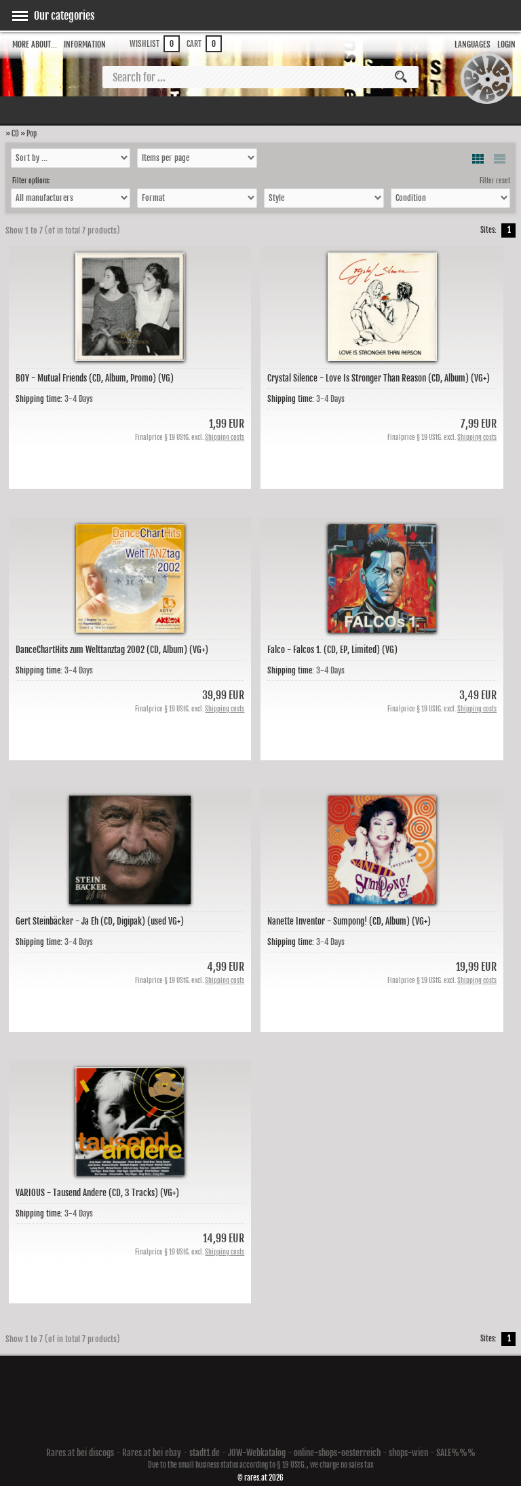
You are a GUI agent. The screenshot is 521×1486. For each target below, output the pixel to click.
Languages (472, 44)
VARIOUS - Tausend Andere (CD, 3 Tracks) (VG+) (97, 1192)
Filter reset (495, 181)
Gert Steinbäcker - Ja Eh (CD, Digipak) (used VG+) (100, 921)
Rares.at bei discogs (80, 1452)
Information (85, 44)
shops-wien (408, 1452)
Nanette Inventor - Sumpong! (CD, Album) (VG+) (349, 921)
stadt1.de (204, 1452)
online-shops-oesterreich (337, 1452)
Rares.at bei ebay (151, 1452)
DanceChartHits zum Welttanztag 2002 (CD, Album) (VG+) (112, 649)
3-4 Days (78, 399)
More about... (34, 44)
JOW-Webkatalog (257, 1452)
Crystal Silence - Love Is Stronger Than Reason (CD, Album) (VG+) (378, 378)
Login (506, 44)
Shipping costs (224, 437)
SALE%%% (456, 1452)
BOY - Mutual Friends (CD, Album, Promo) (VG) (95, 378)
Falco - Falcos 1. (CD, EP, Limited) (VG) (332, 649)
